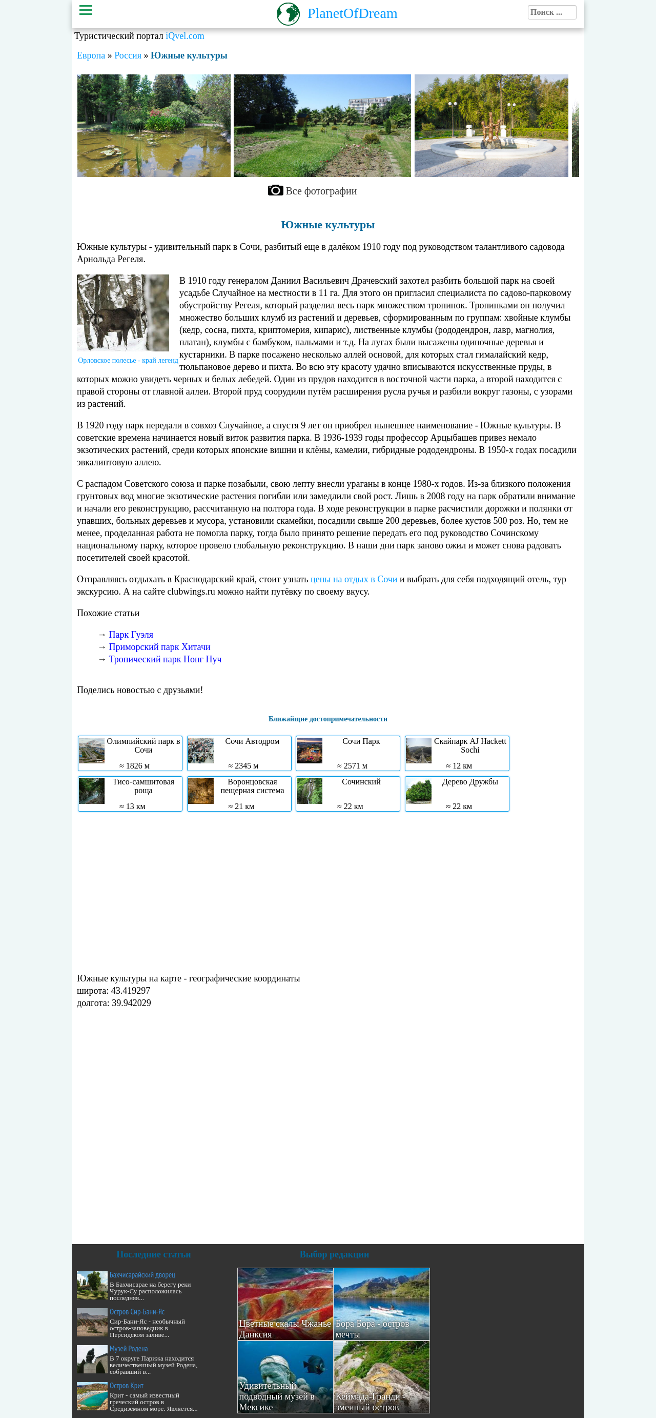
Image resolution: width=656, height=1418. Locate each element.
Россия (127, 55)
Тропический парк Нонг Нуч (165, 659)
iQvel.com (185, 36)
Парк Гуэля (131, 634)
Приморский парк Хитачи (160, 647)
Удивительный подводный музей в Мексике (277, 1396)
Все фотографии (321, 190)
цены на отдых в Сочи (354, 579)
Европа (91, 55)
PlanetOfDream (353, 13)
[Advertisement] (328, 891)
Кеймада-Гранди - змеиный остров (371, 1401)
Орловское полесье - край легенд (128, 360)
